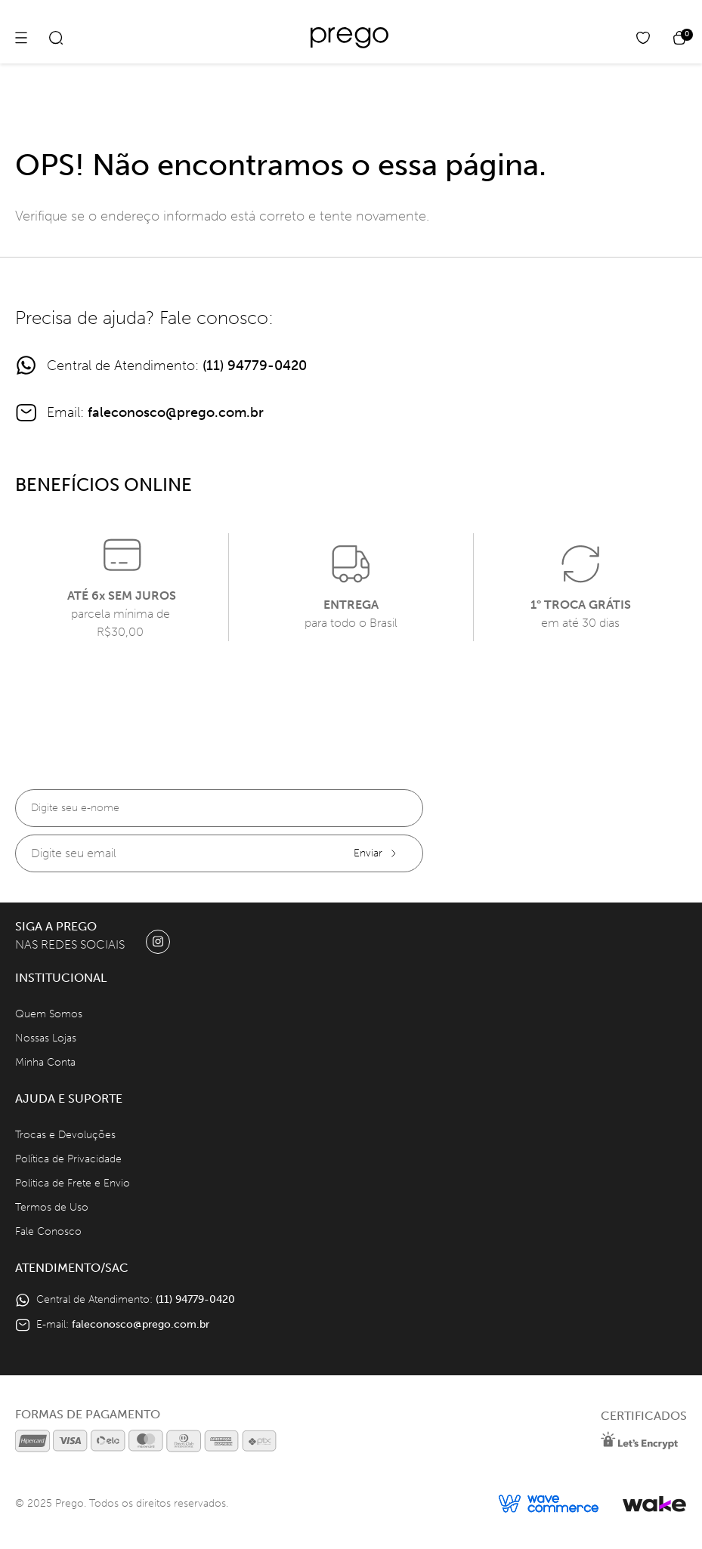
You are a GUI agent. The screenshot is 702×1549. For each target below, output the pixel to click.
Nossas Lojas (45, 1038)
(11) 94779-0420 (255, 365)
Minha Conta (45, 1062)
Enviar (376, 853)
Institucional (61, 977)
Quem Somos (48, 1013)
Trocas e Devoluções (65, 1134)
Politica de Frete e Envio (72, 1183)
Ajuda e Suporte (68, 1098)
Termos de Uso (51, 1207)
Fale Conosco (48, 1231)
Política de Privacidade (68, 1158)
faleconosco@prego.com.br (176, 412)
